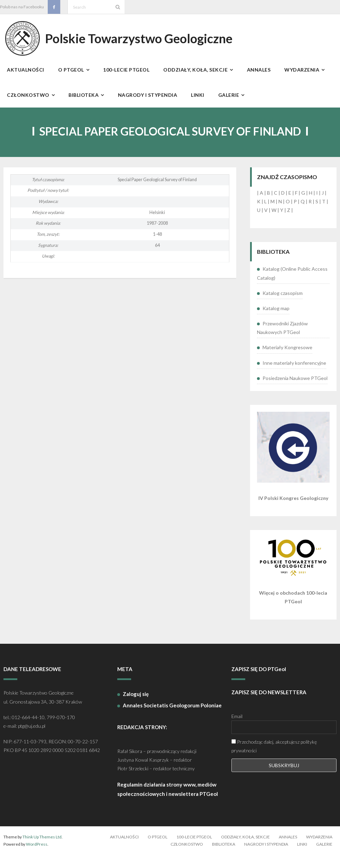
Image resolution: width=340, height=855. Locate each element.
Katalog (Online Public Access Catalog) (292, 273)
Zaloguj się (136, 694)
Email (236, 716)
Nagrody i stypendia (266, 844)
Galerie (324, 844)
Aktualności (124, 836)
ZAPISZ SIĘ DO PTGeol (258, 669)
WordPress (36, 844)
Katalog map (276, 308)
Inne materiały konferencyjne (294, 363)
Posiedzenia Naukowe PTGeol (295, 378)
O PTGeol (157, 836)
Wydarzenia (319, 836)
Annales (288, 836)
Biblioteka (223, 844)
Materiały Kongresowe (287, 347)
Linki (302, 844)
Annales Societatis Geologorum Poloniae (172, 705)
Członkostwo (187, 844)
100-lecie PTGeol (194, 836)
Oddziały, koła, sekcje (245, 836)
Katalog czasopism (283, 293)
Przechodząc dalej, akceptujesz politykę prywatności (274, 746)
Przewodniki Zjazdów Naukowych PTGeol (282, 327)
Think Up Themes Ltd (42, 836)
